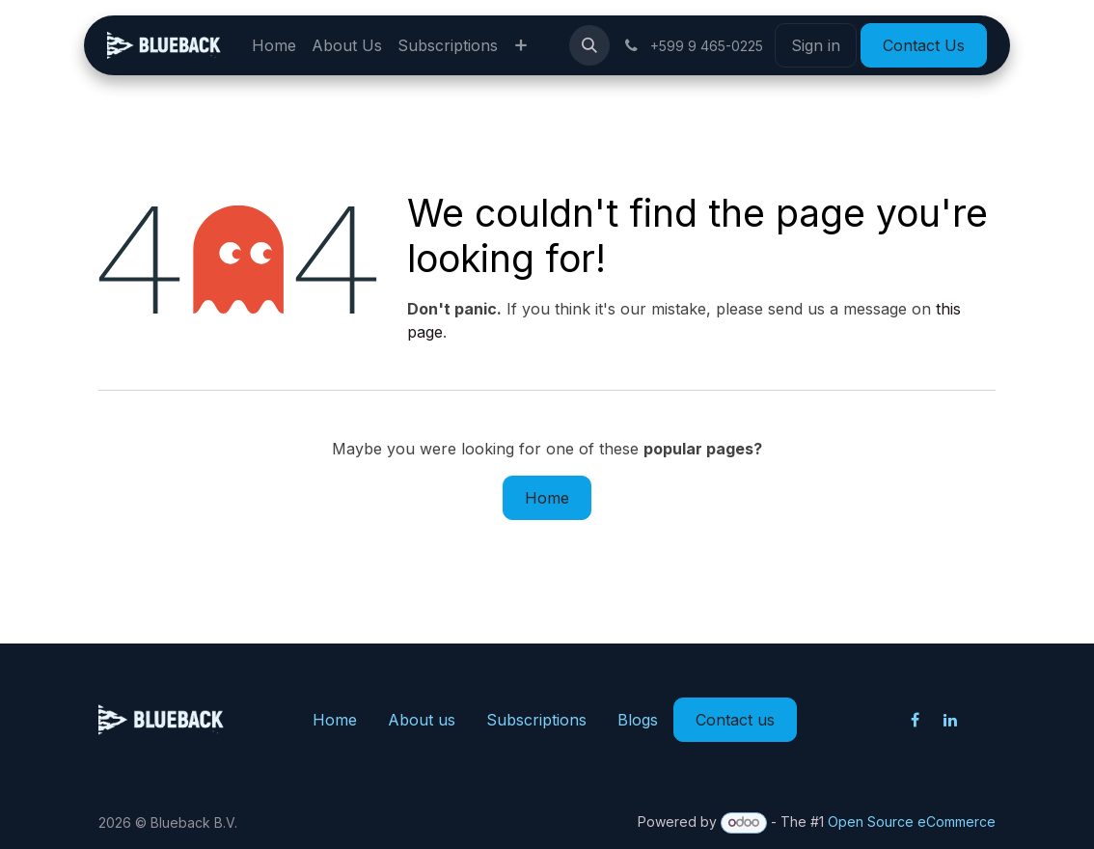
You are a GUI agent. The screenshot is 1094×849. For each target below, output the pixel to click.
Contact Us (924, 45)
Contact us (735, 719)
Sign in (815, 45)
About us (421, 719)
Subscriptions (536, 719)
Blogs (637, 719)
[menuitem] (274, 45)
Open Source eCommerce (912, 821)
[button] (589, 45)
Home (547, 497)
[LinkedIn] (950, 719)
